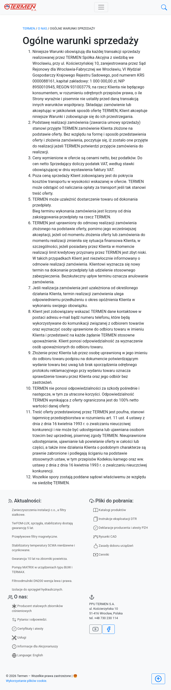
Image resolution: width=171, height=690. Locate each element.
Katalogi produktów (109, 510)
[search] (164, 7)
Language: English (27, 655)
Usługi (19, 637)
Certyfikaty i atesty (27, 628)
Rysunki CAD (105, 536)
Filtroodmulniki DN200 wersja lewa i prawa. (42, 581)
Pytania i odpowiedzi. (29, 619)
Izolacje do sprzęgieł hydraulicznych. (37, 589)
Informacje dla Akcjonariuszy (35, 646)
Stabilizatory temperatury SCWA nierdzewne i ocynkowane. (43, 548)
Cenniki (101, 554)
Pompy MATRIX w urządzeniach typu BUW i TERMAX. (42, 569)
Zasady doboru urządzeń (113, 546)
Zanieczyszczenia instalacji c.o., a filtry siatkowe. (39, 512)
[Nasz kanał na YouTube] (95, 629)
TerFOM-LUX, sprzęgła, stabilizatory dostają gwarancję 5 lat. (42, 525)
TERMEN (29, 28)
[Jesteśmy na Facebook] (108, 629)
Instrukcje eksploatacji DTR (115, 519)
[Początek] (158, 679)
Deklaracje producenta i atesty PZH (120, 528)
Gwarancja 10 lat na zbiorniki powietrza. (40, 559)
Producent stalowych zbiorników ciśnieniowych (37, 608)
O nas (42, 28)
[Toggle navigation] (101, 7)
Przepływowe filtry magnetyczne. (35, 536)
